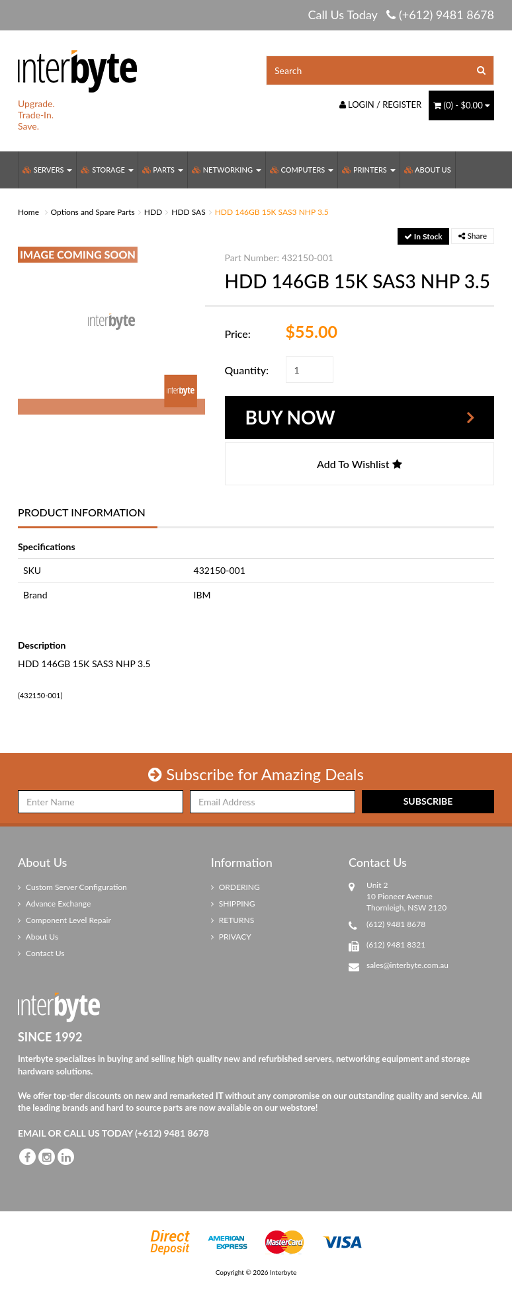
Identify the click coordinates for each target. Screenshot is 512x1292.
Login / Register (380, 104)
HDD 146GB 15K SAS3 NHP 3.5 (272, 212)
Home (28, 212)
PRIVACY (231, 937)
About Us (427, 169)
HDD (153, 212)
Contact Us (41, 953)
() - (461, 105)
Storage (107, 169)
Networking (226, 169)
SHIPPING (233, 903)
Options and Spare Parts (93, 212)
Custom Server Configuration (72, 887)
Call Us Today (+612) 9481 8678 (401, 14)
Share (472, 236)
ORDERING (235, 887)
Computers (301, 169)
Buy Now (290, 417)
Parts (162, 169)
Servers (47, 169)
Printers (368, 169)
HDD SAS (188, 212)
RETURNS (233, 920)
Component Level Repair (64, 920)
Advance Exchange (54, 903)
